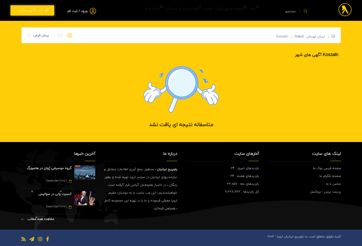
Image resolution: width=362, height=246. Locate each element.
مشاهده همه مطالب (37, 219)
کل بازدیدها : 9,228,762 (242, 191)
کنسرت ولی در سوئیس (55, 194)
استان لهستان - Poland (309, 36)
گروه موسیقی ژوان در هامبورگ (49, 168)
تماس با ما (130, 10)
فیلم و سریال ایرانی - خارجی (215, 10)
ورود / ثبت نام (77, 11)
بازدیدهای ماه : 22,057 (243, 184)
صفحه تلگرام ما (330, 176)
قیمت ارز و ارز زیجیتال (167, 10)
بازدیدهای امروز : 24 (245, 168)
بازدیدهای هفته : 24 (244, 176)
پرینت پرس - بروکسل (325, 191)
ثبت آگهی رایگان (32, 10)
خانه (251, 10)
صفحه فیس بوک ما (327, 168)
